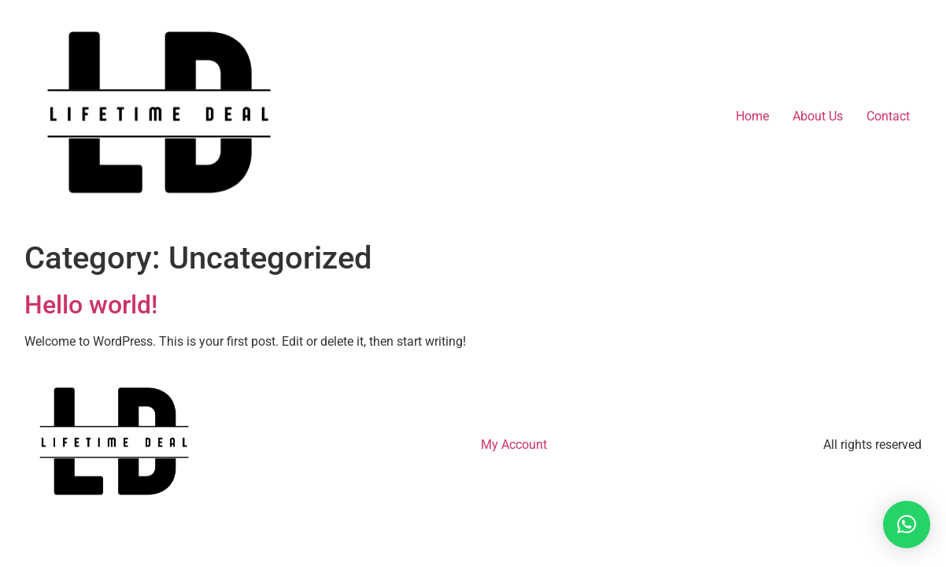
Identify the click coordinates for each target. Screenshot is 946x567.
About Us (818, 116)
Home (752, 116)
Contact (888, 116)
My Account (514, 444)
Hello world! (90, 305)
